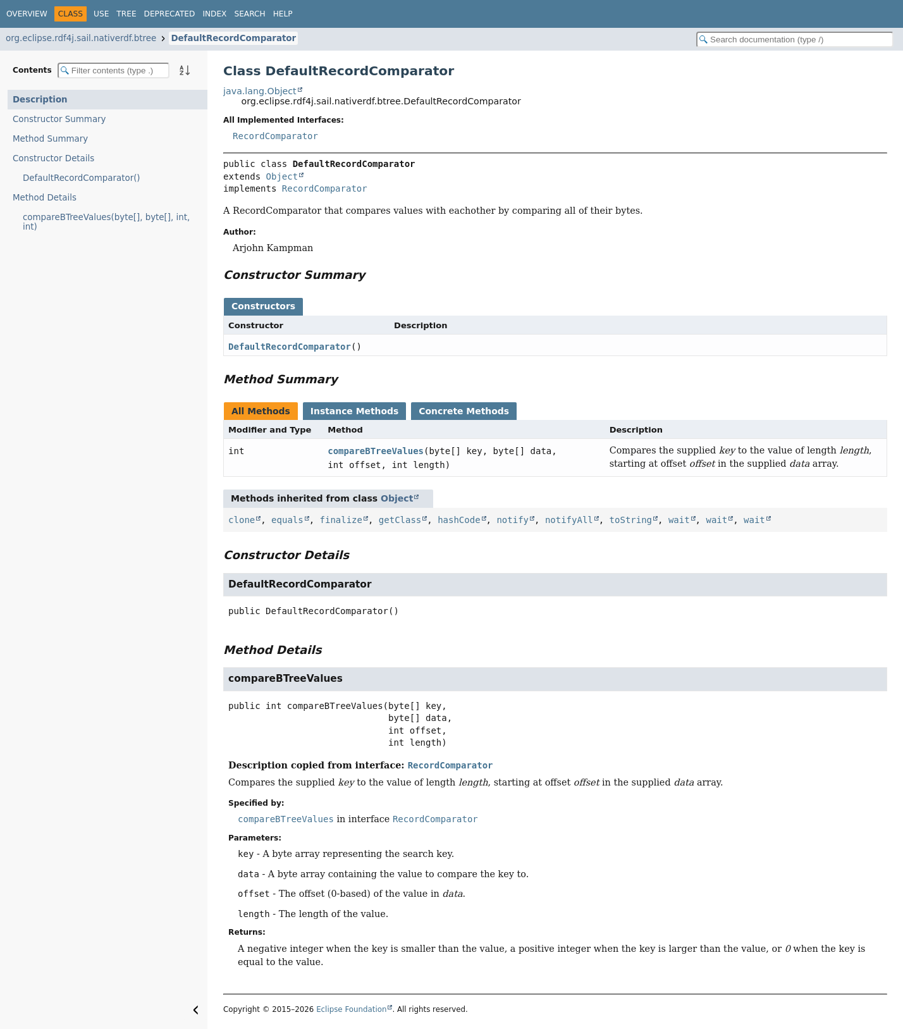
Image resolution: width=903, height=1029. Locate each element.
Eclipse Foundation (351, 1009)
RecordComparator (275, 136)
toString (631, 520)
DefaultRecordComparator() (81, 178)
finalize (341, 520)
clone (241, 520)
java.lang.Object (260, 91)
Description (40, 99)
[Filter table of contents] (113, 70)
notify (512, 520)
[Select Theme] (307, 13)
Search (249, 13)
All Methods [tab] (260, 411)
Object (282, 176)
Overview (26, 13)
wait (679, 520)
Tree (126, 13)
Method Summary (50, 139)
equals (287, 520)
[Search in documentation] (795, 39)
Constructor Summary (59, 119)
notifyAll (569, 520)
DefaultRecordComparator (233, 38)
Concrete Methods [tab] (464, 411)
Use (101, 13)
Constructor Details (53, 158)
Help (283, 13)
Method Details (45, 197)
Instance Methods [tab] (354, 411)
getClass (400, 520)
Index (214, 13)
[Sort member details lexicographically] (185, 70)
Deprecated (169, 13)
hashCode (459, 520)
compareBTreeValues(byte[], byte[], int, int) (106, 222)
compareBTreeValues (376, 451)
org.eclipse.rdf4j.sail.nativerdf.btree (81, 38)
